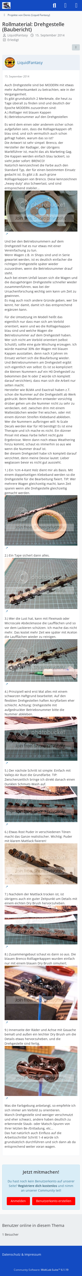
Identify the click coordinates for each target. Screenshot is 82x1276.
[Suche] (54, 5)
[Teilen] (76, 47)
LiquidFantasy (17, 35)
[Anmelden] (65, 5)
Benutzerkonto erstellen (53, 1201)
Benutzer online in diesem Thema (33, 1225)
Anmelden (18, 1201)
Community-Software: (41, 1270)
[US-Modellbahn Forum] (6, 5)
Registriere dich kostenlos (37, 1186)
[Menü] (76, 5)
